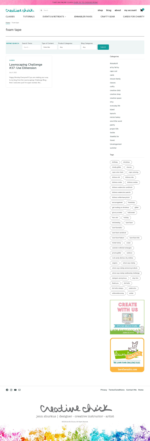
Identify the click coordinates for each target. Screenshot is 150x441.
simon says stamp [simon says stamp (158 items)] (129, 263)
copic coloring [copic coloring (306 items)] (133, 172)
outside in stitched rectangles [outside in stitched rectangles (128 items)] (122, 248)
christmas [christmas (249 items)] (126, 162)
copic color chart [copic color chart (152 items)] (117, 172)
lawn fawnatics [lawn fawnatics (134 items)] (117, 228)
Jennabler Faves (83, 16)
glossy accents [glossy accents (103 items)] (117, 213)
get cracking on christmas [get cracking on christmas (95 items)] (120, 208)
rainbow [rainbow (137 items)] (129, 253)
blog (108, 10)
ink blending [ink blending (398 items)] (116, 223)
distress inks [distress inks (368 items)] (129, 177)
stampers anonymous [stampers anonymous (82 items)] (119, 278)
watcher (113, 148)
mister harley (115, 117)
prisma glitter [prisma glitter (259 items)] (116, 253)
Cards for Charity (133, 16)
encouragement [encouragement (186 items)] (117, 202)
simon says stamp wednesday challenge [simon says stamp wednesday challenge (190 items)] (125, 273)
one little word (116, 121)
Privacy (104, 390)
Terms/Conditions (117, 390)
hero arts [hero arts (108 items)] (115, 218)
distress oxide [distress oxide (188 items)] (117, 182)
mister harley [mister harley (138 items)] (116, 243)
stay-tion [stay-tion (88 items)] (135, 278)
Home (8, 23)
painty (112, 125)
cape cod (113, 71)
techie (112, 132)
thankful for (114, 136)
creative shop (115, 94)
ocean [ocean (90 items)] (128, 243)
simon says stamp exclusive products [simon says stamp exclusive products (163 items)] (124, 268)
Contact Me (131, 390)
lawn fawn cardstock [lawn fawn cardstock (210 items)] (119, 233)
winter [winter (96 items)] (131, 293)
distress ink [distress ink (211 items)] (116, 177)
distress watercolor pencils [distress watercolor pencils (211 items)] (121, 192)
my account (130, 10)
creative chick (115, 90)
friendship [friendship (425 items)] (131, 202)
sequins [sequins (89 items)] (114, 263)
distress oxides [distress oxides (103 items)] (132, 182)
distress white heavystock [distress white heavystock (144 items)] (121, 197)
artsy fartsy (114, 67)
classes (113, 83)
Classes (10, 16)
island (112, 109)
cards (12, 60)
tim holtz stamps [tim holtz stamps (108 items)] (117, 288)
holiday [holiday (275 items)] (126, 218)
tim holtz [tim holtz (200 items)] (127, 283)
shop (100, 10)
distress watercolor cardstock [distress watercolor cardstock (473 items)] (122, 187)
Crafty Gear (108, 16)
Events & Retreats (53, 16)
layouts (113, 113)
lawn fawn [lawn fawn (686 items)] (129, 223)
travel (112, 140)
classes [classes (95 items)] (129, 167)
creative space (115, 98)
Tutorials (29, 16)
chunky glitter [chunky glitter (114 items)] (116, 167)
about (118, 10)
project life (114, 129)
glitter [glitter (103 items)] (137, 208)
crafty (112, 86)
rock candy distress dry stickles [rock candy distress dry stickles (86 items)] (122, 258)
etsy (112, 102)
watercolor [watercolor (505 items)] (132, 288)
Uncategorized (115, 144)
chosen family (115, 79)
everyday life (115, 106)
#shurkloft (114, 63)
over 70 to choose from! (86, 2)
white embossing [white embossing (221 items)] (118, 293)
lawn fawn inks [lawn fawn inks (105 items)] (135, 238)
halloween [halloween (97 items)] (131, 213)
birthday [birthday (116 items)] (115, 162)
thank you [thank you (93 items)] (115, 283)
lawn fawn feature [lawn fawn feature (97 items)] (118, 238)
